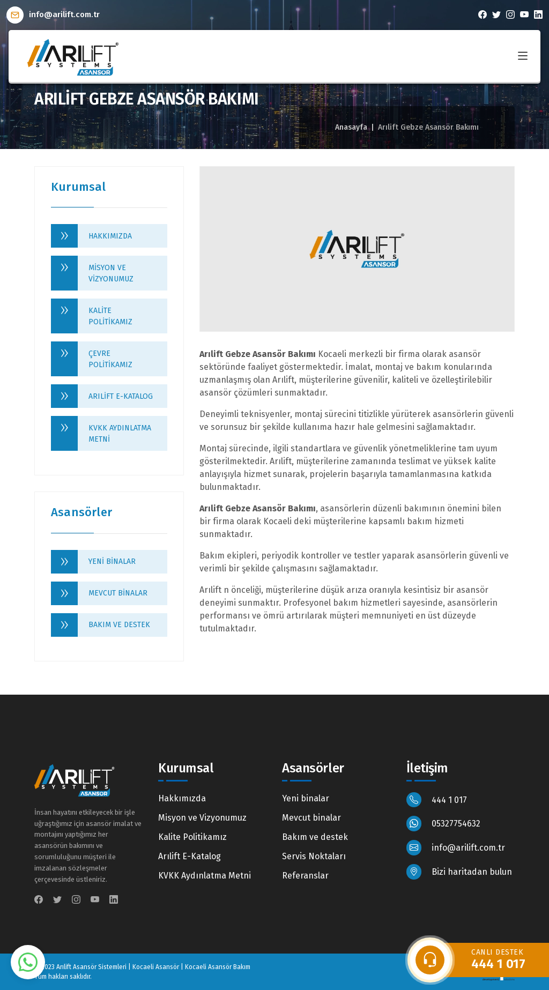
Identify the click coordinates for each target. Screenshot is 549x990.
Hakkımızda (110, 236)
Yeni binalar (112, 561)
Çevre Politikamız (110, 359)
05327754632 (443, 823)
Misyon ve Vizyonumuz (110, 273)
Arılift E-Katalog (120, 396)
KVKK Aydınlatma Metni (119, 433)
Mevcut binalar (117, 593)
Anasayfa (351, 127)
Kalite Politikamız (110, 316)
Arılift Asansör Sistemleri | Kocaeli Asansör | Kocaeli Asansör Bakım (153, 967)
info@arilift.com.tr (53, 14)
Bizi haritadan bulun (459, 872)
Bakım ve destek (119, 624)
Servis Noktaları (314, 856)
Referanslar (305, 875)
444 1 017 (437, 800)
